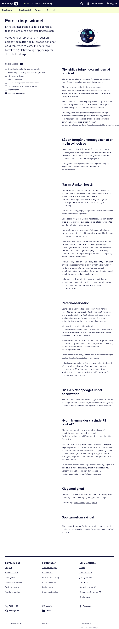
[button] (82, 3)
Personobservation (15, 79)
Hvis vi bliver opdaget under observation (23, 83)
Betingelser (10, 577)
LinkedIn (47, 611)
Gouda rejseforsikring (90, 591)
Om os (82, 567)
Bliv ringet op (12, 611)
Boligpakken (47, 587)
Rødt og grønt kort (13, 587)
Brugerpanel (85, 597)
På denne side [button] (14, 64)
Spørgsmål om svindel (16, 93)
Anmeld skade (11, 572)
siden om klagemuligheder (85, 502)
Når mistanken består (16, 76)
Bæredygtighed (87, 587)
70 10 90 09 (11, 606)
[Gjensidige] (10, 3)
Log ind (8, 567)
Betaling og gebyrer (14, 582)
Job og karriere (85, 577)
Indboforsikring (49, 582)
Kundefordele (85, 572)
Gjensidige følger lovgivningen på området (24, 69)
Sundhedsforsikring (51, 592)
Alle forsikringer (49, 567)
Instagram (47, 606)
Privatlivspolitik (85, 623)
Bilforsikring (47, 572)
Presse (83, 582)
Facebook (85, 606)
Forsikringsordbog (13, 592)
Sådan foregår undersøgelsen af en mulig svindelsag (27, 72)
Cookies (45, 623)
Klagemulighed (13, 90)
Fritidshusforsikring (50, 577)
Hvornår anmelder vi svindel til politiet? (23, 86)
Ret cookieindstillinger (13, 623)
